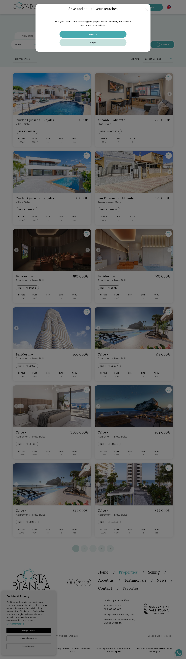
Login (93, 42)
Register (93, 34)
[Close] (146, 9)
